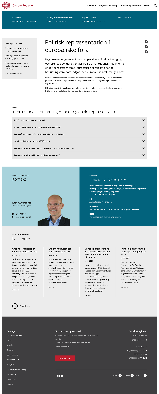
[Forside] (24, 5)
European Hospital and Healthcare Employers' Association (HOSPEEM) (79, 148)
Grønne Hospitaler (124, 18)
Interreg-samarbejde (13, 43)
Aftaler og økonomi (131, 5)
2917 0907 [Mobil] (21, 214)
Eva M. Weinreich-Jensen (99, 217)
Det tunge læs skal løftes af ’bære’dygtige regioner (16, 57)
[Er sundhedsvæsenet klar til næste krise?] (61, 272)
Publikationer (11, 379)
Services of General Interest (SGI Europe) (79, 141)
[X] (117, 375)
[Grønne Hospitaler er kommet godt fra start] (25, 272)
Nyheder (10, 345)
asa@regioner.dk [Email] (23, 217)
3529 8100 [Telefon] (140, 347)
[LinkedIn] (146, 51)
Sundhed (91, 5)
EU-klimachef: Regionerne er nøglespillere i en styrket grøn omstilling (17, 66)
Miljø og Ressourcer (89, 18)
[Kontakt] (54, 225)
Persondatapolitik (13, 360)
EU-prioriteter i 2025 (13, 73)
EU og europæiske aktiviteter (61, 18)
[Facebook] (146, 41)
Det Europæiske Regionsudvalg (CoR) (79, 120)
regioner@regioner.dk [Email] (135, 350)
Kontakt (10, 350)
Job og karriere (12, 355)
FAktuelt (10, 384)
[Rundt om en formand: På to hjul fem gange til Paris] (134, 272)
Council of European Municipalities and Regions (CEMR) (79, 127)
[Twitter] (146, 46)
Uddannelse (16, 18)
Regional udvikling (108, 5)
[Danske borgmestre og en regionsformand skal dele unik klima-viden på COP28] (98, 272)
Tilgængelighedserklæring (16, 369)
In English (10, 364)
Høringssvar (11, 374)
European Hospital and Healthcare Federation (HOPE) (79, 155)
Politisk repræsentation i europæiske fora (17, 49)
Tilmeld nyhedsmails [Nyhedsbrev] (65, 358)
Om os (147, 5)
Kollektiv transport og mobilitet (24, 21)
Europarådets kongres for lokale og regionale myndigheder (79, 134)
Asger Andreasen (22, 202)
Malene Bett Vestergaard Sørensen (104, 209)
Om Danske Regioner (15, 335)
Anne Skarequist (96, 202)
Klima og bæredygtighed (56, 21)
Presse (9, 340)
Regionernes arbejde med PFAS (94, 21)
